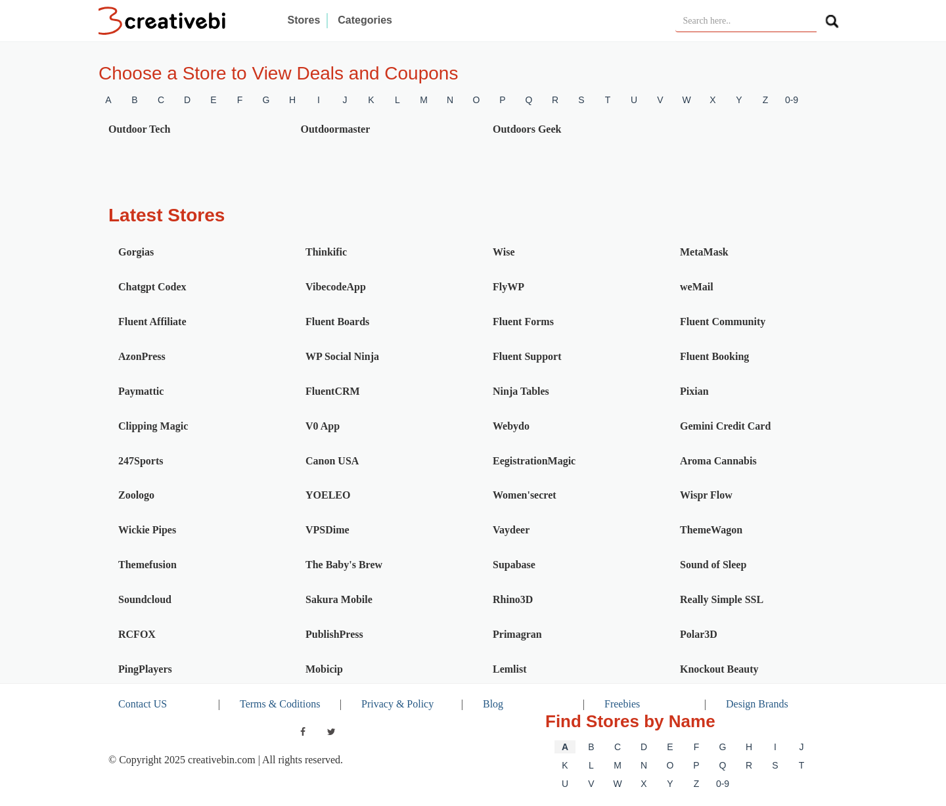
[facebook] (303, 732)
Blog (493, 703)
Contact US (142, 703)
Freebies (622, 703)
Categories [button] (365, 20)
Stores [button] (304, 20)
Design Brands (757, 703)
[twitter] (332, 732)
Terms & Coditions (280, 703)
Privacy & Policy (397, 703)
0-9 (791, 100)
